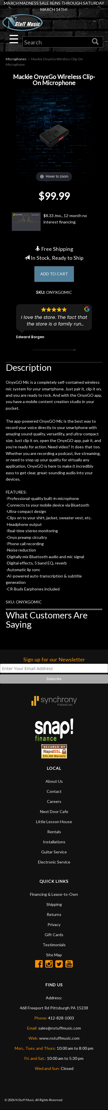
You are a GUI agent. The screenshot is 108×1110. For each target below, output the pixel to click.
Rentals (54, 831)
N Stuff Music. (24, 1100)
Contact (54, 791)
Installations (54, 841)
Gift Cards (54, 934)
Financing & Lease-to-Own (54, 894)
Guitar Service (54, 851)
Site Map (54, 954)
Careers (54, 801)
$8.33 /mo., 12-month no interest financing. (49, 221)
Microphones (16, 59)
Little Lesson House (54, 821)
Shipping (54, 904)
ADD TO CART (54, 273)
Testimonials (54, 944)
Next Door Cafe (54, 811)
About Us (54, 781)
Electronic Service (54, 861)
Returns (54, 914)
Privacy (54, 924)
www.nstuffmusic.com (59, 1038)
